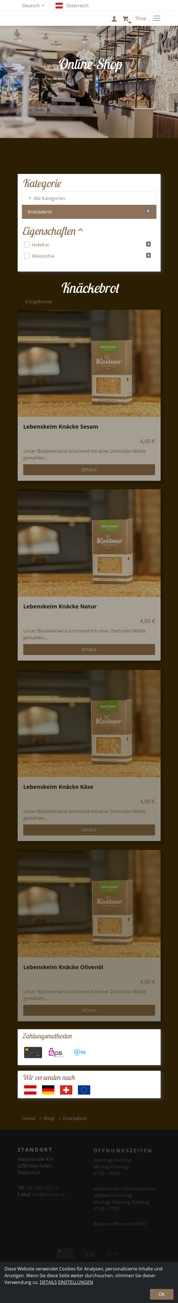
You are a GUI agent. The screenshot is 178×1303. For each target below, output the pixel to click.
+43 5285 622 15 (42, 1191)
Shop (48, 1118)
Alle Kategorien (46, 198)
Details (89, 474)
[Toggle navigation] (157, 18)
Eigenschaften (54, 231)
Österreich (72, 6)
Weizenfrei (87, 256)
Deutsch (31, 6)
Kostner (34, 18)
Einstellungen (75, 1282)
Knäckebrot (89, 211)
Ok (162, 1294)
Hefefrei (87, 245)
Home (28, 1118)
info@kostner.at (48, 1198)
